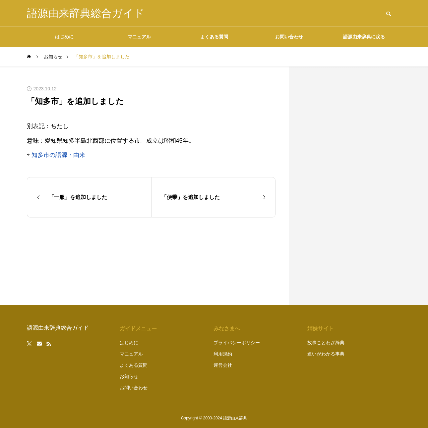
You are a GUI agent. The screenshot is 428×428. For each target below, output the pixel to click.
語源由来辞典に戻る (364, 36)
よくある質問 (214, 36)
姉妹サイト (320, 328)
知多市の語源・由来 (58, 155)
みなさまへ (227, 328)
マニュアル (139, 36)
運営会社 (223, 365)
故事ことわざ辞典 (325, 342)
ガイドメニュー (138, 328)
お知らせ (129, 376)
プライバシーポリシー (237, 342)
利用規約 (223, 354)
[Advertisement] (351, 185)
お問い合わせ (289, 36)
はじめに (64, 36)
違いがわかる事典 (325, 354)
